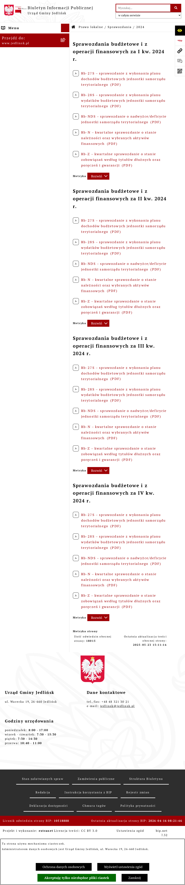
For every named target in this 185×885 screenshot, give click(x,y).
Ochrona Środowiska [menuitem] (21, 446)
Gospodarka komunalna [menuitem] (23, 671)
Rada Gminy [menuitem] (13, 100)
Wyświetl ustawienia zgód (123, 867)
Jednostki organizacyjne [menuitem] (24, 611)
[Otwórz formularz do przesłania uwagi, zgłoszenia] (180, 61)
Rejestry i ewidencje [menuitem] (20, 603)
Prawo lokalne (91, 27)
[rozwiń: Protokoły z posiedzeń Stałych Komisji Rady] (66, 144)
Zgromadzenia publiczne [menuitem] (25, 662)
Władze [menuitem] (8, 57)
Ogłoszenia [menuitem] (12, 628)
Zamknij (134, 878)
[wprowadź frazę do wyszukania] (143, 8)
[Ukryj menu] (65, 28)
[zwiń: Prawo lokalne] (66, 187)
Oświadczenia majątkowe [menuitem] (25, 645)
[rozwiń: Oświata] (66, 620)
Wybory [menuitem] (9, 727)
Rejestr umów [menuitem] (14, 718)
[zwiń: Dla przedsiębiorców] (66, 500)
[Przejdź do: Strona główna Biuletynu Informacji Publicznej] (73, 27)
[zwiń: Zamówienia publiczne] (66, 360)
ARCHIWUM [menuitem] (12, 45)
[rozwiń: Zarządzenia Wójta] (66, 219)
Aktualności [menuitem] (13, 710)
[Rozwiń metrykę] (98, 176)
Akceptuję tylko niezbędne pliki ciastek (76, 878)
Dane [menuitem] (6, 36)
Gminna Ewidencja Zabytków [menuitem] (28, 595)
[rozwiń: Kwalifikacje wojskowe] (66, 679)
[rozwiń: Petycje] (66, 637)
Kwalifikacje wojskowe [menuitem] (22, 679)
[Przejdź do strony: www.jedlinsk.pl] (180, 51)
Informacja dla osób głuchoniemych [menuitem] (20, 698)
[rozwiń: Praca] (66, 688)
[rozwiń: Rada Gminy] (66, 78)
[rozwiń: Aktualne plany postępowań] (66, 397)
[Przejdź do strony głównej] (48, 10)
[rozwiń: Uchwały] (66, 208)
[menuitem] (34, 67)
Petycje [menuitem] (8, 637)
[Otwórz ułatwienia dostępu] (180, 30)
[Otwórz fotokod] (180, 71)
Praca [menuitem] (7, 688)
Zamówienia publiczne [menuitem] (22, 360)
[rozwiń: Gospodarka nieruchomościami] (66, 306)
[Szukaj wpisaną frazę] (176, 8)
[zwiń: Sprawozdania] (66, 241)
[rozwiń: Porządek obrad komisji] (66, 122)
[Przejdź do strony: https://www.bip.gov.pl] (180, 41)
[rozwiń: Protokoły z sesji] (66, 133)
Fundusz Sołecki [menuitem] (17, 654)
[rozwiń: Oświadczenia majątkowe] (66, 645)
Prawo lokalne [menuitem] (15, 187)
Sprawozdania (120, 27)
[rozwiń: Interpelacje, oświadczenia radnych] (66, 160)
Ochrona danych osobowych (64, 867)
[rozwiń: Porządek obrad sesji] (66, 111)
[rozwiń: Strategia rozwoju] (66, 296)
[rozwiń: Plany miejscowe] (66, 338)
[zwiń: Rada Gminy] (66, 100)
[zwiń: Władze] (66, 57)
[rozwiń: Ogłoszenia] (66, 457)
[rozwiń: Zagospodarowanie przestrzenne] (66, 322)
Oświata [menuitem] (9, 620)
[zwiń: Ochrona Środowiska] (66, 446)
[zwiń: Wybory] (66, 727)
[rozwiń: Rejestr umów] (66, 718)
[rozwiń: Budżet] (66, 230)
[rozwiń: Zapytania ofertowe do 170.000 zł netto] (66, 419)
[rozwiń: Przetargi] (66, 408)
